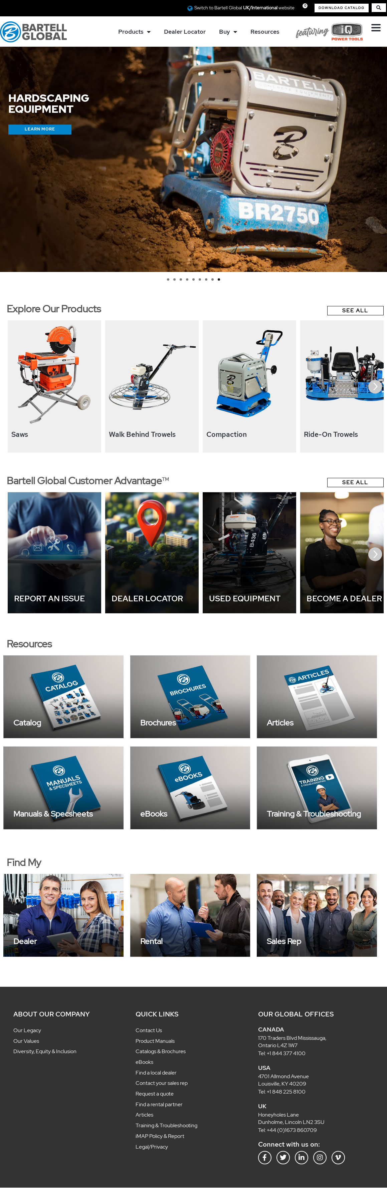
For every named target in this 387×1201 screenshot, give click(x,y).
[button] (342, 8)
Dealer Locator (185, 31)
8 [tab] (212, 279)
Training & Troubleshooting (314, 814)
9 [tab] (219, 279)
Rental (151, 941)
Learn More (40, 129)
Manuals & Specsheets (53, 814)
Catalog (27, 722)
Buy (228, 31)
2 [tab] (174, 279)
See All (355, 310)
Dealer (25, 941)
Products (134, 31)
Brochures (158, 722)
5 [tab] (193, 279)
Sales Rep (284, 941)
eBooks (153, 814)
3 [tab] (181, 279)
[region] (193, 159)
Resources (264, 31)
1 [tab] (168, 279)
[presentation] (375, 386)
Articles (280, 722)
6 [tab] (200, 279)
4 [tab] (187, 279)
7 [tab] (206, 279)
